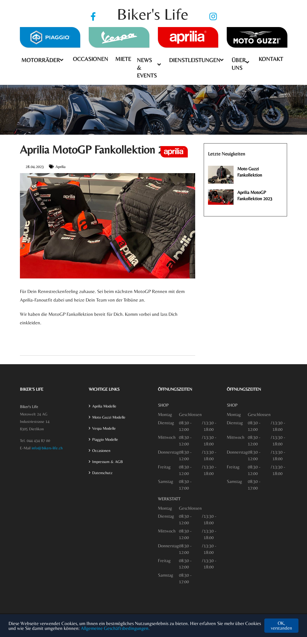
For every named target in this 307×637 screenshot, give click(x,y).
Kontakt (271, 59)
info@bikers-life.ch (47, 448)
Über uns (239, 64)
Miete (123, 59)
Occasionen (90, 59)
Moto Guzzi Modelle (108, 417)
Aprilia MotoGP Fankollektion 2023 (254, 195)
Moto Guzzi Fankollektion (249, 172)
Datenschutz (102, 472)
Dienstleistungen (194, 60)
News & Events (147, 68)
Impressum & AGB (107, 461)
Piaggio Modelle (105, 439)
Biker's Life (152, 14)
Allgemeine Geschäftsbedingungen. (115, 628)
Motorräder (40, 60)
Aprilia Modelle (104, 406)
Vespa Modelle (104, 428)
